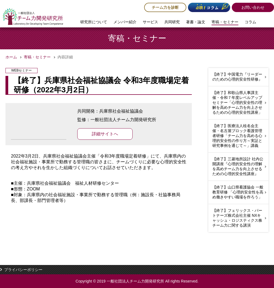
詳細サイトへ (105, 134)
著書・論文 (195, 22)
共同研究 (172, 22)
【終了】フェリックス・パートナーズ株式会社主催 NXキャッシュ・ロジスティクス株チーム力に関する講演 (237, 217)
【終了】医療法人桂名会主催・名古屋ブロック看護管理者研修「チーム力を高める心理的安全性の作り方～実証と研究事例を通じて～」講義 (237, 136)
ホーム (11, 57)
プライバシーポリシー (23, 270)
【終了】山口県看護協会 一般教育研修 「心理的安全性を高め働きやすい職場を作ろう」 (237, 192)
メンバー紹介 (124, 22)
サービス (150, 22)
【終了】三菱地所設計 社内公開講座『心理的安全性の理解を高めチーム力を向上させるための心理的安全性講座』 (237, 166)
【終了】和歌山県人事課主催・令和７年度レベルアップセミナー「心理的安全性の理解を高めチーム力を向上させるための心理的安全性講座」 (237, 102)
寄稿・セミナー (225, 22)
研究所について (93, 22)
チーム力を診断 (165, 7)
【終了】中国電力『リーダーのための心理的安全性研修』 (237, 76)
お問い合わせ (252, 7)
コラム (250, 22)
